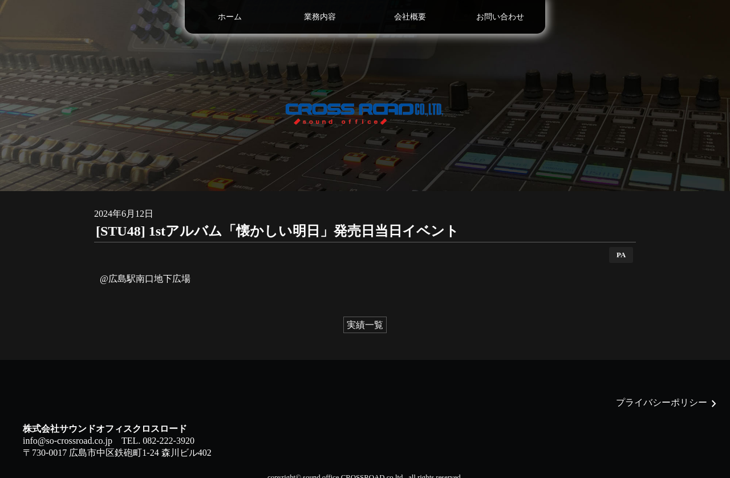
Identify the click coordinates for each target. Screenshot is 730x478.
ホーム (230, 16)
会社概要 (410, 16)
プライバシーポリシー (661, 402)
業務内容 (320, 16)
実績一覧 (365, 325)
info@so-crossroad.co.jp (67, 440)
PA (621, 255)
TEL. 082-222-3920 (157, 440)
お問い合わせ (500, 16)
